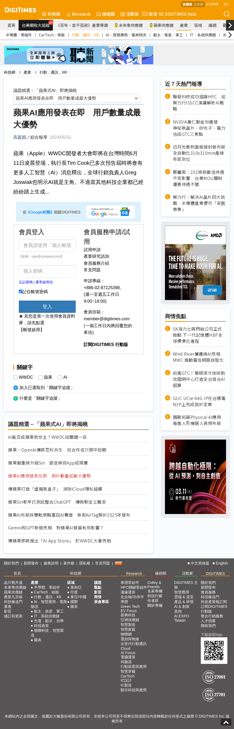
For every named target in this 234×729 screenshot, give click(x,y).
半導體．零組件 (19, 34)
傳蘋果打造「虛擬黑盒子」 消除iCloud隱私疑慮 (55, 489)
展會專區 (101, 602)
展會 (7, 606)
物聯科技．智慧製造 (47, 632)
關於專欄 (154, 605)
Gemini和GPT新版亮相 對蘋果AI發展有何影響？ (56, 528)
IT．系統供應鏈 (203, 34)
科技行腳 (154, 596)
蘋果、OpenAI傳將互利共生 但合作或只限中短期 (57, 450)
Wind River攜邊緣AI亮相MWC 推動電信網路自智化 (198, 357)
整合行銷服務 (212, 616)
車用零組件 (130, 582)
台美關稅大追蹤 (37, 24)
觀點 (97, 587)
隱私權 (84, 563)
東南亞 (76, 587)
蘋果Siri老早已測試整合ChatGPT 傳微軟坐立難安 (57, 502)
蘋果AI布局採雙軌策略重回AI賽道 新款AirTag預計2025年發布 (69, 515)
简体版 (198, 4)
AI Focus (128, 653)
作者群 (153, 601)
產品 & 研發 (184, 602)
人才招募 (208, 621)
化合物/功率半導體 (132, 599)
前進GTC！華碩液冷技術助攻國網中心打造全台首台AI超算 (199, 379)
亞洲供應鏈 (130, 620)
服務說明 (51, 563)
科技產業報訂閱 (214, 602)
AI (65, 377)
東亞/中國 (78, 597)
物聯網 (126, 634)
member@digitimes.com (107, 319)
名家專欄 (154, 591)
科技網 (51, 14)
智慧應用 (181, 592)
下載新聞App (211, 635)
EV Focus (129, 611)
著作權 (68, 563)
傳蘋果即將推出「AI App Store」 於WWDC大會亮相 (59, 541)
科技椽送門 (13, 602)
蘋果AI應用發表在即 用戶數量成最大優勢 (49, 476)
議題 (212, 25)
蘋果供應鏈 (161, 25)
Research (78, 14)
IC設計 (126, 680)
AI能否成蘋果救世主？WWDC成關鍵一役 (47, 437)
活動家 (130, 14)
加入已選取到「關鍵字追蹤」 (47, 387)
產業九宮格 (13, 597)
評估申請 (211, 4)
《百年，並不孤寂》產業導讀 (82, 25)
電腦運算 (128, 657)
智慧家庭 (128, 629)
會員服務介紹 (96, 263)
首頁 (11, 25)
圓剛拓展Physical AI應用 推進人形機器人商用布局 (197, 420)
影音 (149, 14)
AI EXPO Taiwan (181, 618)
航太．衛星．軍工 (168, 34)
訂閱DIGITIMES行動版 (214, 608)
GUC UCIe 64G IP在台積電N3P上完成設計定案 (199, 401)
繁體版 (187, 4)
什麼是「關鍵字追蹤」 (40, 398)
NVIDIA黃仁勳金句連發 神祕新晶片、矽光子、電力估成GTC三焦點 (199, 128)
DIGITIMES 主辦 (186, 584)
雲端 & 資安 (184, 597)
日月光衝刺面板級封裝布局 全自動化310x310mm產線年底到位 (199, 153)
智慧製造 (128, 624)
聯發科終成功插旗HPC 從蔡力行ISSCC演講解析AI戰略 (199, 103)
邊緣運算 (128, 592)
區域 (198, 25)
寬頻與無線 (130, 639)
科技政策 (41, 625)
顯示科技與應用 (134, 690)
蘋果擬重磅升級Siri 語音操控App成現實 (48, 463)
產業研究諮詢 (96, 256)
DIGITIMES (215, 573)
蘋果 (48, 377)
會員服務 (208, 592)
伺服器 (126, 662)
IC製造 (126, 685)
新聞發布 (31, 563)
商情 (97, 597)
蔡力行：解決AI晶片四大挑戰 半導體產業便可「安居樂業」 (199, 203)
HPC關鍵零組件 (134, 587)
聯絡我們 (208, 625)
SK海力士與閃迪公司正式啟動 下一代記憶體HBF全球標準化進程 (198, 335)
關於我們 (11, 563)
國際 (74, 602)
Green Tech (130, 606)
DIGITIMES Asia (177, 14)
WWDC (26, 377)
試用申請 (92, 249)
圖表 (37, 640)
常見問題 (92, 270)
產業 (184, 25)
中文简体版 (200, 563)
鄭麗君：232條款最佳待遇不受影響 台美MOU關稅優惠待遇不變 (198, 178)
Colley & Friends (154, 584)
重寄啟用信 (44, 282)
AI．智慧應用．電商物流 (126, 34)
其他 (178, 611)
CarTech (127, 676)
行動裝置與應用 (134, 666)
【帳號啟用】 (31, 329)
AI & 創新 (182, 606)
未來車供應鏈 (128, 25)
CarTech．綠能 (52, 34)
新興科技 (128, 615)
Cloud (125, 648)
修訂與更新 (13, 616)
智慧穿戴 (128, 671)
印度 (74, 592)
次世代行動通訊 (134, 644)
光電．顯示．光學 (49, 621)
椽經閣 (105, 14)
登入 (226, 4)
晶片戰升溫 (13, 582)
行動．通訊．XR (85, 34)
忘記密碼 (26, 282)
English (222, 563)
